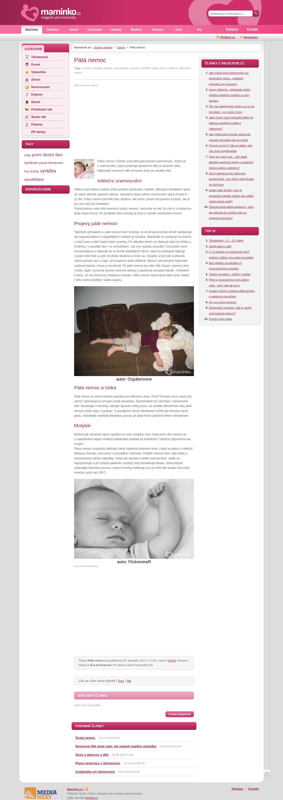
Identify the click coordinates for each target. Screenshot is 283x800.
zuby (27, 155)
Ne (129, 681)
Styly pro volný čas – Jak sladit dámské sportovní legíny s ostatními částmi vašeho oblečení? (231, 162)
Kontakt (252, 29)
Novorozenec (40, 87)
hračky (34, 171)
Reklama (232, 29)
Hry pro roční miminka (222, 302)
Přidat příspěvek (179, 714)
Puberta (36, 124)
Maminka (31, 29)
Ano (121, 681)
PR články (38, 132)
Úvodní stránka (103, 47)
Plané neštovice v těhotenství (97, 763)
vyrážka (48, 170)
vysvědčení (34, 179)
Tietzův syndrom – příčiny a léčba (229, 274)
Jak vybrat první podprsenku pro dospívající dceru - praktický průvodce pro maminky (229, 78)
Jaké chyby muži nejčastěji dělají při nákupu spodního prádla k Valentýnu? (231, 123)
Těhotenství (39, 57)
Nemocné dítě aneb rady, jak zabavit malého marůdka (115, 746)
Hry (199, 29)
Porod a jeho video (220, 318)
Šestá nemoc (85, 738)
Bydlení (136, 29)
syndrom (31, 163)
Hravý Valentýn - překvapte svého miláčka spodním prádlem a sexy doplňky (230, 95)
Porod (35, 64)
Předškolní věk (41, 109)
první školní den (47, 154)
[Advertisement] (116, 123)
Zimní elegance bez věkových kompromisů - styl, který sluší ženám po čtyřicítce (231, 179)
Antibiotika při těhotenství (95, 772)
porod (43, 163)
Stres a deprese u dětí (92, 755)
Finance (157, 29)
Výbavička (38, 72)
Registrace (251, 37)
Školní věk (38, 117)
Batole (35, 102)
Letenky (115, 29)
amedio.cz (91, 797)
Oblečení (52, 29)
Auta (178, 29)
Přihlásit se (227, 37)
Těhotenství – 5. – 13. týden (226, 240)
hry (26, 171)
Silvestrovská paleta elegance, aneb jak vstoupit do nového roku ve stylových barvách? (231, 212)
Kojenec (37, 94)
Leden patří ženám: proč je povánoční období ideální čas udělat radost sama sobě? (231, 196)
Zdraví (73, 29)
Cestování (94, 29)
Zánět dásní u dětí (220, 246)
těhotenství (55, 163)
